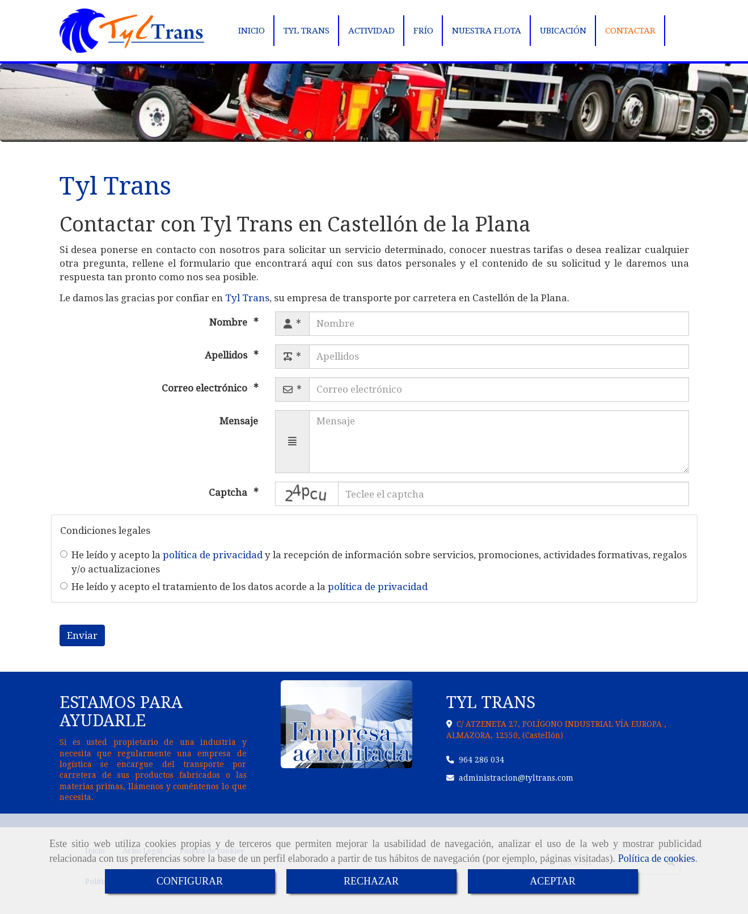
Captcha (229, 492)
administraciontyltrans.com (516, 777)
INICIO (251, 31)
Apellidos (227, 355)
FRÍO (423, 31)
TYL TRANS (306, 31)
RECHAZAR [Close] (371, 881)
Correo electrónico (206, 388)
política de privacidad (213, 555)
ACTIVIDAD (371, 31)
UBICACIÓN (563, 31)
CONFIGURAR (190, 881)
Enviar (82, 635)
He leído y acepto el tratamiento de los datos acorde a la (244, 586)
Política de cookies (656, 858)
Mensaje (238, 421)
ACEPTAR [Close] (553, 881)
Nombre (229, 322)
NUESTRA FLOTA (486, 31)
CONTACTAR (630, 31)
